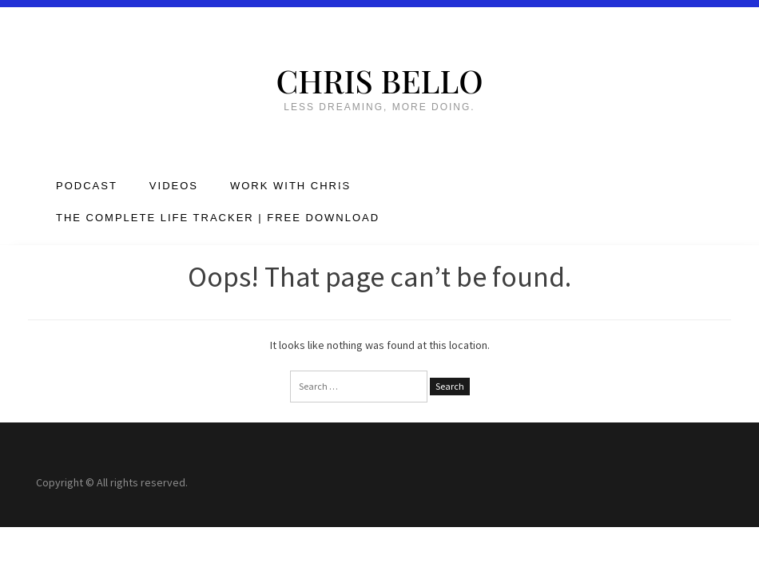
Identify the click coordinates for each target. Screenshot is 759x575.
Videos (173, 186)
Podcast (86, 186)
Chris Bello (379, 80)
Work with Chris (290, 186)
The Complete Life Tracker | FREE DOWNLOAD (218, 218)
